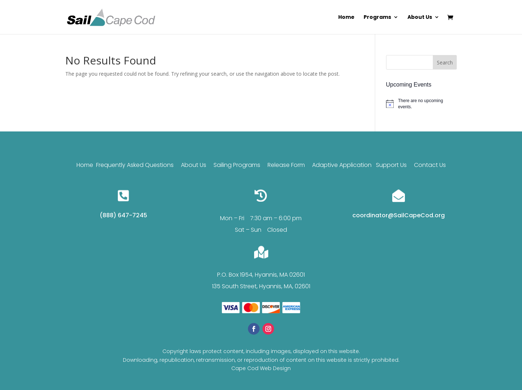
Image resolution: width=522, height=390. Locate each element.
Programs (377, 17)
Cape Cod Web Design (261, 368)
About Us (419, 17)
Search (445, 62)
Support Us (391, 165)
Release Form (287, 165)
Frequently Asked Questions (135, 165)
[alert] (421, 104)
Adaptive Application (342, 165)
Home (346, 17)
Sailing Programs (237, 165)
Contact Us (430, 165)
